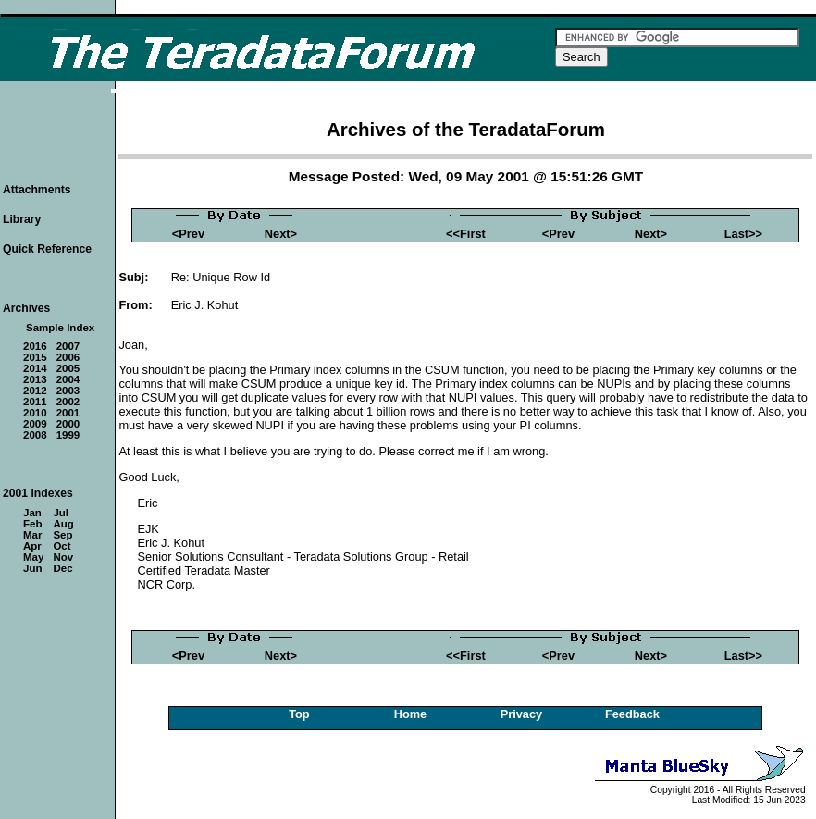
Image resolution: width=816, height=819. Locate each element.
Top (299, 714)
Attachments (37, 189)
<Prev (188, 234)
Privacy (522, 714)
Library (22, 219)
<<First (466, 234)
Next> (281, 234)
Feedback (632, 714)
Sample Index (60, 327)
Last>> (743, 234)
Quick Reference (47, 248)
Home (410, 714)
